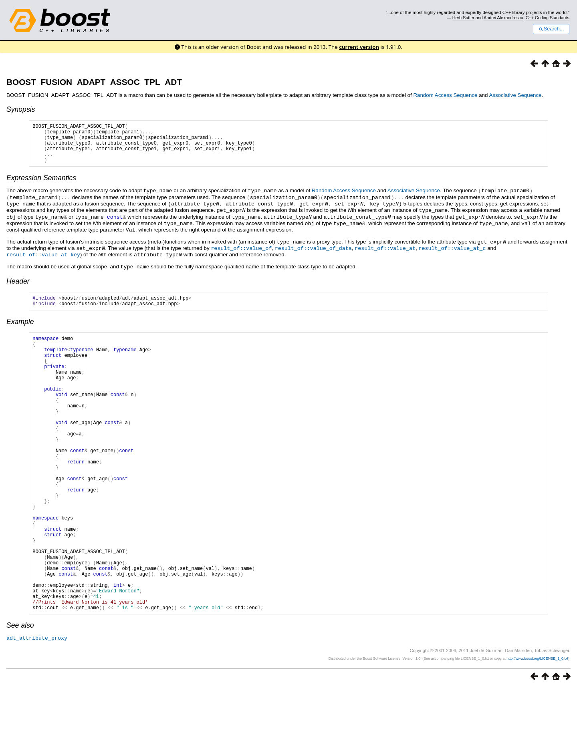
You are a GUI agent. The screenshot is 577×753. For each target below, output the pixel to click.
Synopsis (20, 109)
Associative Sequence (515, 95)
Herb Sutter (463, 17)
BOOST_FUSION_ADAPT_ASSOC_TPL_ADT (94, 82)
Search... (551, 29)
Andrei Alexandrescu (503, 17)
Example (20, 328)
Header (18, 285)
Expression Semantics (41, 186)
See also (20, 691)
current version (359, 46)
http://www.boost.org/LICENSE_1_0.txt (537, 723)
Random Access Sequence (445, 95)
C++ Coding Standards (547, 17)
